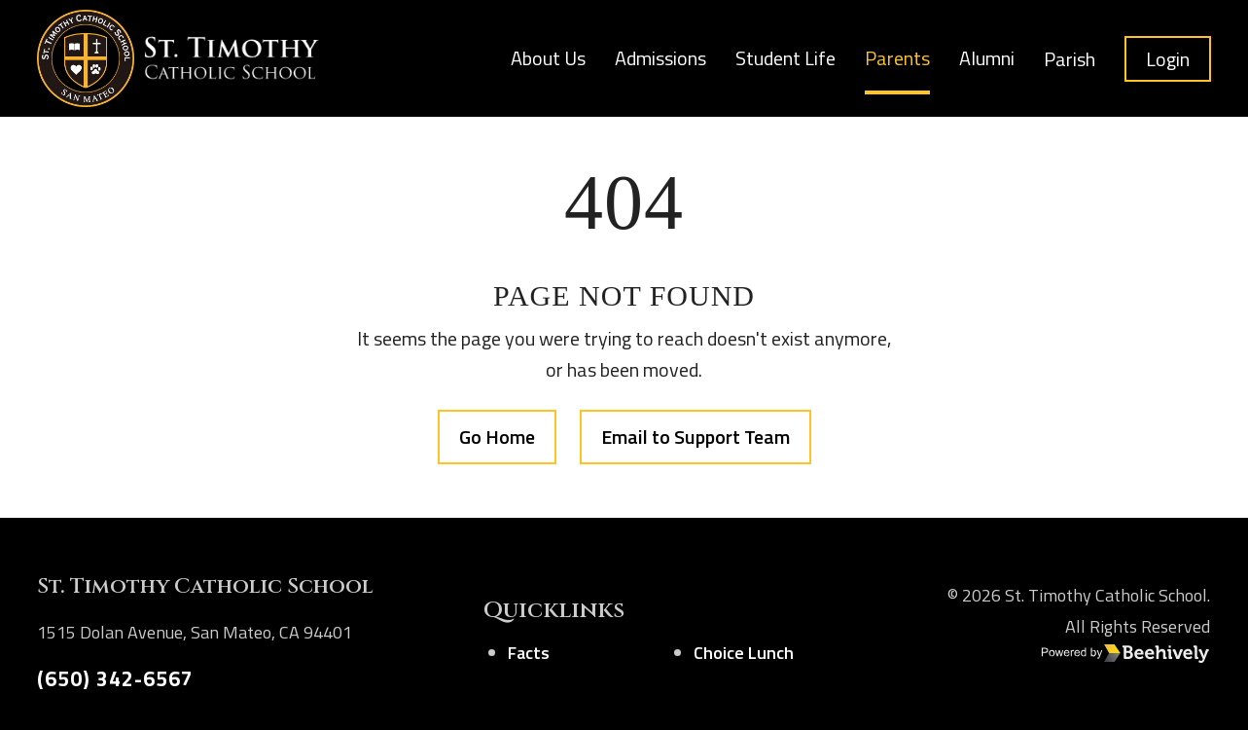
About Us (548, 58)
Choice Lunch (744, 652)
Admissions (660, 58)
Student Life (785, 58)
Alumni (987, 58)
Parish (1069, 59)
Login (1168, 59)
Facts (529, 652)
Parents (897, 58)
